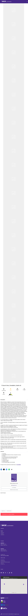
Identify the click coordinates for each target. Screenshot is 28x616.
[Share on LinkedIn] (1, 469)
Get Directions (9, 510)
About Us (2, 563)
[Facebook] (1, 572)
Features (2, 451)
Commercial (3, 561)
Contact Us (3, 564)
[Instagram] (5, 572)
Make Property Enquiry (14, 489)
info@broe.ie (14, 485)
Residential (2, 559)
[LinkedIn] (3, 572)
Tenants (2, 533)
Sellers (2, 531)
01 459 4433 (4, 544)
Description (3, 399)
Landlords (2, 532)
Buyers (2, 530)
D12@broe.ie (5, 550)
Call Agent (14, 487)
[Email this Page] (4, 469)
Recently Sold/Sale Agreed (5, 562)
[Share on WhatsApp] (9, 469)
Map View (3, 510)
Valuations (2, 534)
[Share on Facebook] (6, 469)
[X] (7, 572)
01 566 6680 (4, 549)
